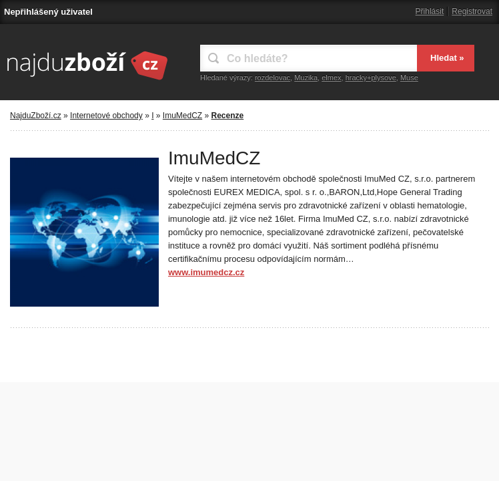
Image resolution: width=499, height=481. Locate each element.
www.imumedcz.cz (206, 272)
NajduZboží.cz (35, 115)
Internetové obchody (106, 115)
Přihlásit (430, 11)
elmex (331, 77)
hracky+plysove (371, 77)
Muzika (306, 77)
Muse (409, 77)
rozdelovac (272, 77)
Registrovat (472, 11)
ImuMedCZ (182, 115)
